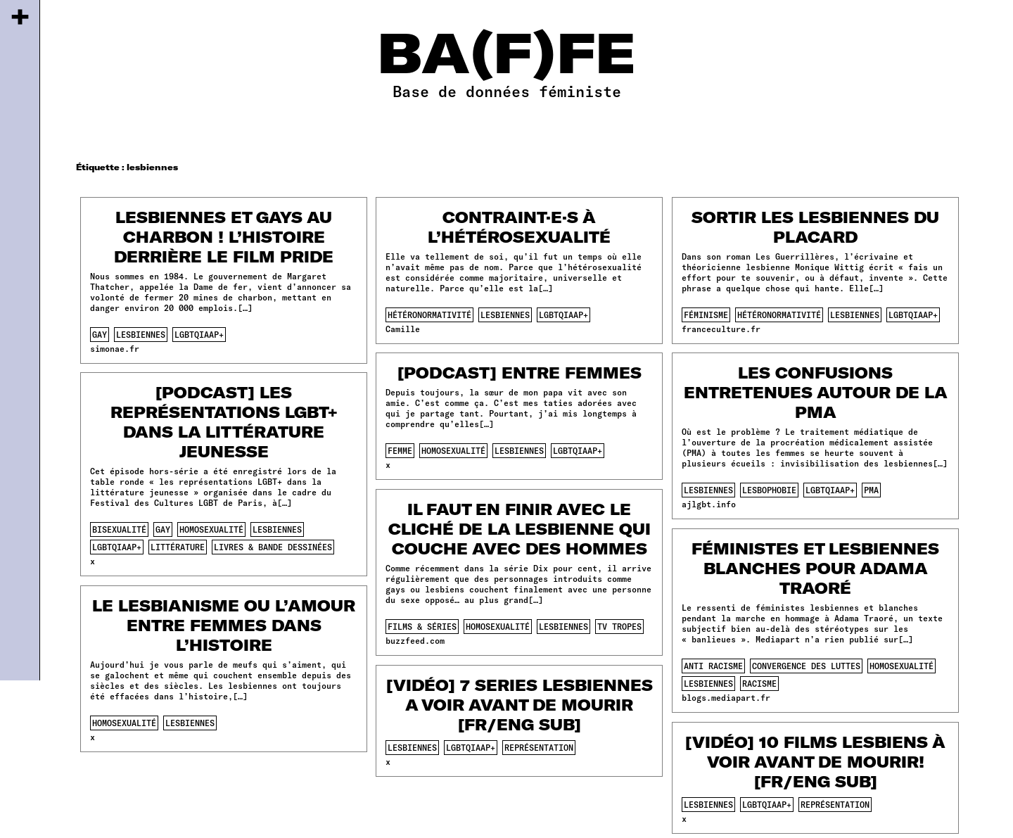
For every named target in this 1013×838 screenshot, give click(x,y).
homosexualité (453, 450)
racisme (759, 683)
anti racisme (713, 666)
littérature (178, 547)
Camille (403, 329)
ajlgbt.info (709, 504)
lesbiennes (140, 334)
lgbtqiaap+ (199, 334)
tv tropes (619, 626)
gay (99, 334)
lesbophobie (769, 490)
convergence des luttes (806, 666)
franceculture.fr (721, 329)
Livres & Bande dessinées (273, 547)
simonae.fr (114, 348)
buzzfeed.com (415, 640)
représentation (538, 747)
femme (400, 450)
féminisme (706, 314)
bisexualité (119, 529)
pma (871, 490)
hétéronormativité (429, 314)
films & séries (422, 626)
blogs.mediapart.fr (726, 697)
